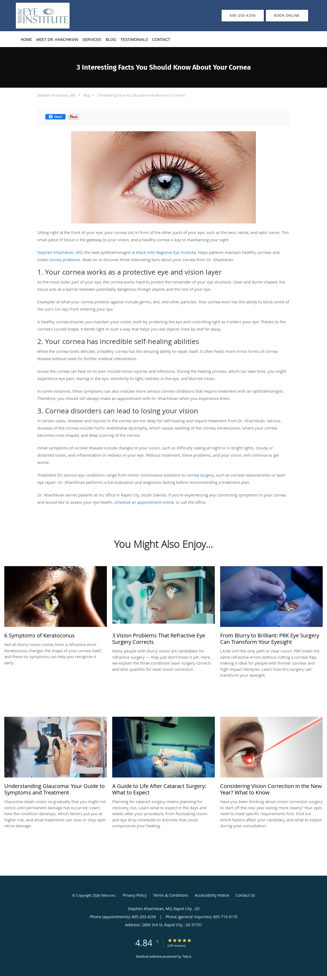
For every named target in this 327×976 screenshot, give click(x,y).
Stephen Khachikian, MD (56, 95)
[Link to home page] (34, 15)
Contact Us (245, 895)
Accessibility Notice (212, 895)
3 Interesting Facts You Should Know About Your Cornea (141, 95)
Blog (86, 95)
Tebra (186, 956)
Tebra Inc (108, 895)
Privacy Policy (135, 895)
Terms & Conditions (170, 895)
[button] (287, 15)
